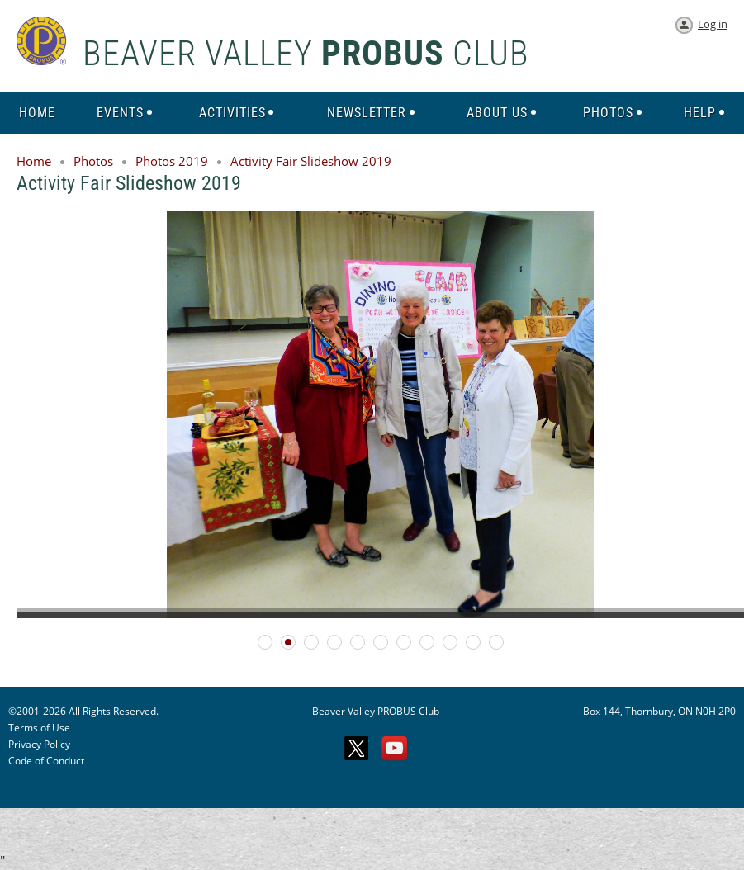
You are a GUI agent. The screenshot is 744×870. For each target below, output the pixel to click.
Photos (93, 161)
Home (34, 161)
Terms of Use (39, 728)
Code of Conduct (46, 761)
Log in (712, 24)
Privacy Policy (39, 744)
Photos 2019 (171, 161)
